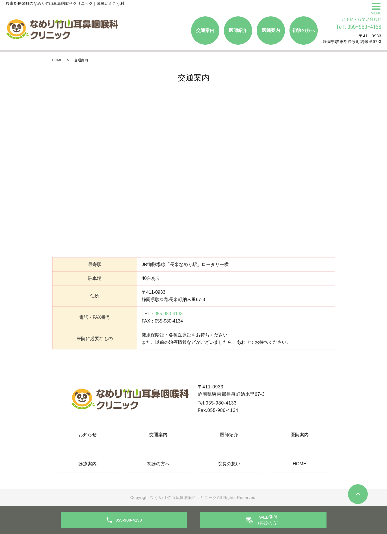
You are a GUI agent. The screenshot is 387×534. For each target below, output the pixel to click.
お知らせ (88, 434)
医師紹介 (238, 30)
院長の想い (229, 463)
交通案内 (205, 30)
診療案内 (88, 463)
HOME (57, 60)
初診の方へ (303, 30)
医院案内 (271, 30)
